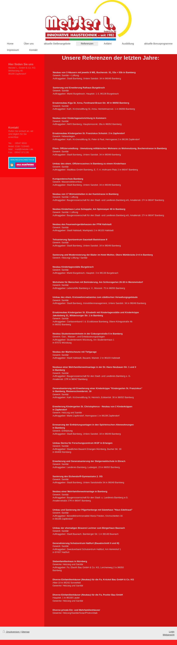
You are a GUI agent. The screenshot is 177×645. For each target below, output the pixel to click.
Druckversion (11, 631)
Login (171, 631)
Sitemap (25, 631)
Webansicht (168, 634)
